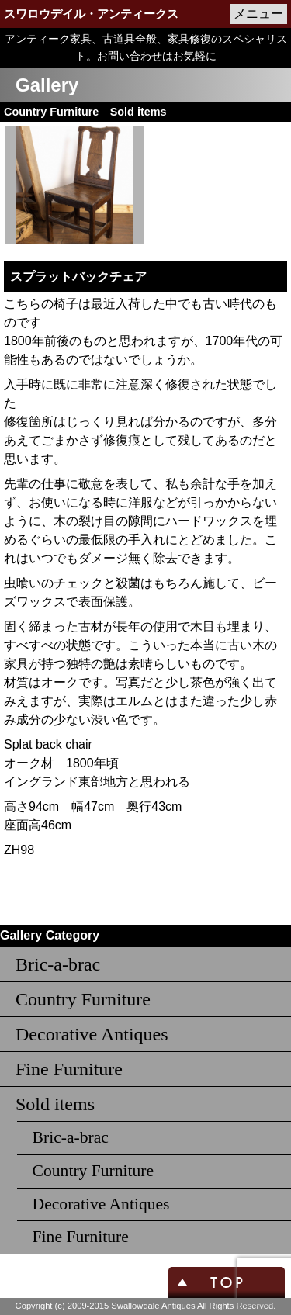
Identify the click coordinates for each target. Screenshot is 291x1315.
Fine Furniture (69, 1069)
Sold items (55, 1104)
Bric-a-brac (58, 964)
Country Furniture (83, 999)
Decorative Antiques (92, 1034)
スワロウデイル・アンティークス (91, 14)
